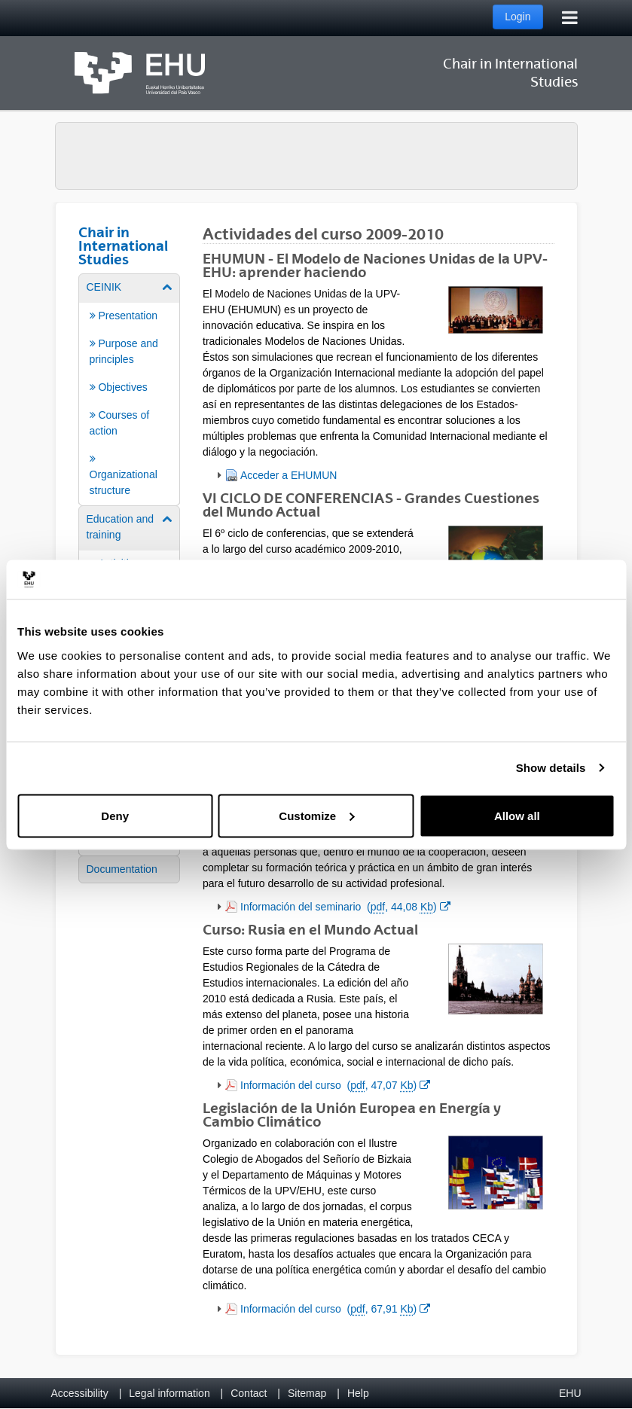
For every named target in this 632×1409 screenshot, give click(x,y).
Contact (249, 1393)
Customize (316, 815)
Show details (551, 767)
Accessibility (79, 1393)
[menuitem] (129, 388)
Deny (115, 815)
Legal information (169, 1393)
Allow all (517, 815)
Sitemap (307, 1393)
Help (358, 1393)
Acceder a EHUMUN (288, 475)
